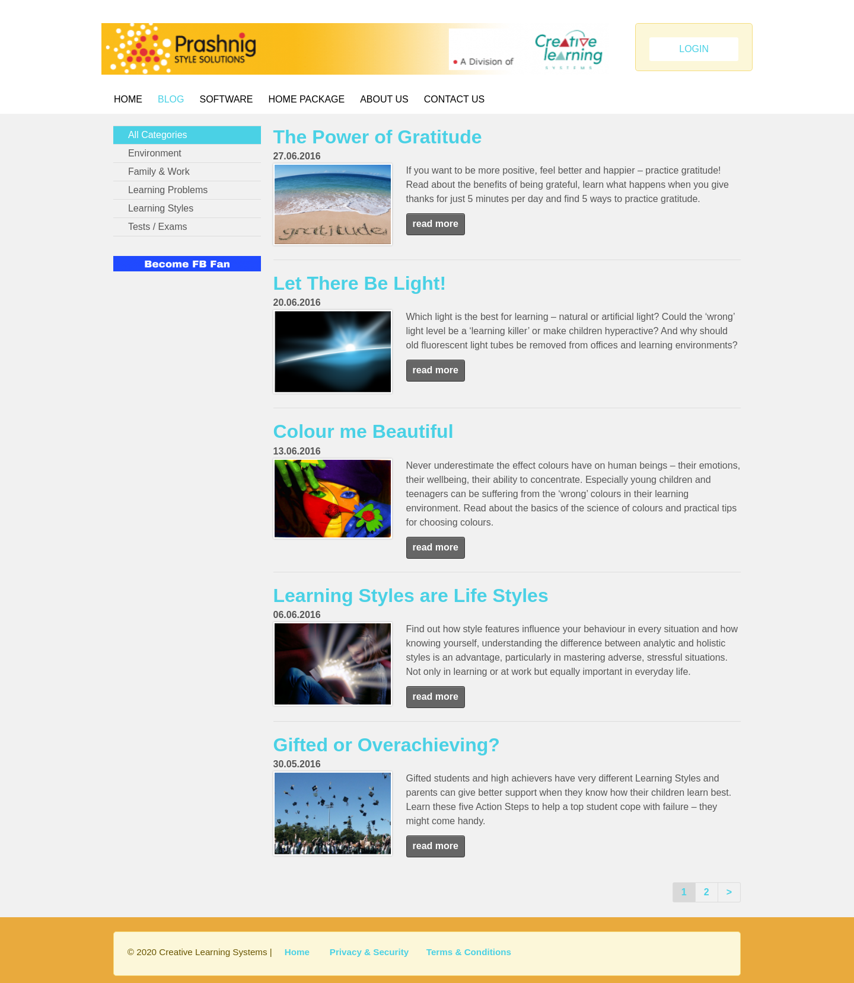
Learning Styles (160, 208)
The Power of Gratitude (377, 137)
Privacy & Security (369, 952)
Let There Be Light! (360, 283)
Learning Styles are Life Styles (411, 595)
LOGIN (694, 49)
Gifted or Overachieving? (386, 744)
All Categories (157, 135)
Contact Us (454, 99)
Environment (154, 153)
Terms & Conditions (468, 952)
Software (226, 99)
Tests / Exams (157, 227)
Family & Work (159, 171)
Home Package (307, 99)
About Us (384, 99)
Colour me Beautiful (363, 431)
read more (435, 224)
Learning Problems (168, 190)
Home (128, 99)
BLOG (171, 99)
